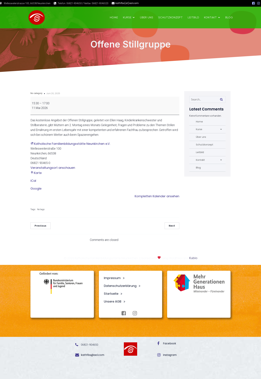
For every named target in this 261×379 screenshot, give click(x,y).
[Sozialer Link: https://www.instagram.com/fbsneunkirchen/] (258, 3)
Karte (36, 173)
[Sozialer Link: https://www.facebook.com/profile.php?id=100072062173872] (253, 3)
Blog (229, 17)
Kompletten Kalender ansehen (157, 196)
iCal (33, 181)
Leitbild (193, 17)
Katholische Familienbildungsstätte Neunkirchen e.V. (70, 144)
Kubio (193, 258)
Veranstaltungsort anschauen (52, 168)
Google (35, 188)
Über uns (146, 17)
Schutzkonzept (170, 17)
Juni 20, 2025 (53, 93)
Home (114, 17)
